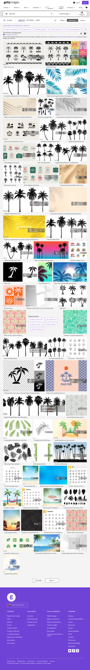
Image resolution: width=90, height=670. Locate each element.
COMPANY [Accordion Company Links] (71, 611)
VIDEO (38, 20)
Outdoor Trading (9, 508)
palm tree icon (26, 29)
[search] (7, 13)
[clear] (52, 13)
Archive (9, 625)
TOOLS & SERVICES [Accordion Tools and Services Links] (53, 611)
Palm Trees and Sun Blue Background (65, 283)
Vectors (82, 20)
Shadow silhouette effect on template (73, 553)
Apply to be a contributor (14, 637)
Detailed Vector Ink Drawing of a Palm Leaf (47, 440)
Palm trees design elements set (47, 117)
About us (71, 616)
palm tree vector (41, 29)
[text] (30, 13)
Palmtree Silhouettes (53, 239)
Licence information (42, 661)
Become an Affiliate (74, 643)
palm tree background (73, 29)
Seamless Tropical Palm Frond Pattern (33, 532)
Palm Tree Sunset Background (44, 260)
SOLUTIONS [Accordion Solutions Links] (31, 611)
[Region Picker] (17, 605)
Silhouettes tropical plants (12, 464)
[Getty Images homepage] (11, 2)
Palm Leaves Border (39, 464)
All (55, 20)
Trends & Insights (52, 625)
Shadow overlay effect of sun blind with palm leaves (19, 117)
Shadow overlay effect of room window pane (39, 308)
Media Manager (52, 616)
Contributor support (13, 634)
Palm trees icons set (10, 185)
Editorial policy (21, 661)
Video (9, 619)
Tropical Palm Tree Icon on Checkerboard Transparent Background (24, 393)
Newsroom (71, 625)
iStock (70, 634)
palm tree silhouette (11, 29)
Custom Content (12, 628)
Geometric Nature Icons (11, 553)
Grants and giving (73, 631)
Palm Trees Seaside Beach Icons (13, 141)
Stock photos (11, 640)
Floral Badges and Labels (11, 162)
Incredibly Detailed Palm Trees (50, 141)
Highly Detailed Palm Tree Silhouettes (66, 162)
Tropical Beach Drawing (11, 574)
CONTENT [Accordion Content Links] (10, 611)
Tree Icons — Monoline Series (77, 358)
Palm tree (62, 308)
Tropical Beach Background (32, 486)
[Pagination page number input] (34, 580)
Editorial (9, 622)
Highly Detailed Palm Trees (12, 213)
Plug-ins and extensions (54, 622)
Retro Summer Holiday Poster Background (56, 508)
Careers (70, 622)
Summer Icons (8, 308)
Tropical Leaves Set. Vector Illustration (75, 508)
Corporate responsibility (75, 619)
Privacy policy (31, 661)
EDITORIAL (30, 20)
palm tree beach (56, 29)
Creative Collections (13, 631)
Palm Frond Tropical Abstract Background (60, 96)
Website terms (11, 661)
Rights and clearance (53, 619)
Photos (62, 20)
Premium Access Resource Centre (55, 634)
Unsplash (71, 637)
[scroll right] (85, 29)
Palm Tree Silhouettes (43, 162)
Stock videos (11, 643)
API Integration (51, 628)
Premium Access (32, 622)
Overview (30, 616)
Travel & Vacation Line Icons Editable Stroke (17, 486)
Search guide (51, 631)
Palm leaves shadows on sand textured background (65, 213)
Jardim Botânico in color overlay (64, 440)
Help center (71, 646)
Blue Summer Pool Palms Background (51, 486)
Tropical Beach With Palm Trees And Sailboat (48, 553)
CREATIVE (21, 20)
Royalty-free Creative (13, 616)
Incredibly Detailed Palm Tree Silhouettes (16, 96)
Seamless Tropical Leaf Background (75, 335)
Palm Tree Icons (9, 67)
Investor (70, 628)
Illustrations (72, 20)
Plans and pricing (32, 619)
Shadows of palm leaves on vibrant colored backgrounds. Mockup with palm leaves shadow (31, 239)
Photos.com (71, 640)
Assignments (31, 625)
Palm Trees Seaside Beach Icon (55, 393)
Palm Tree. (7, 283)
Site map (52, 661)
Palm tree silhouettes (61, 464)
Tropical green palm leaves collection (15, 440)
